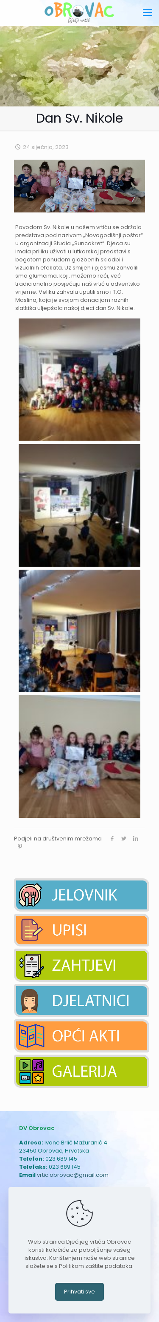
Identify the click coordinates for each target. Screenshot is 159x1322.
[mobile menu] (147, 13)
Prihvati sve (79, 1292)
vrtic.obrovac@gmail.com (73, 1175)
